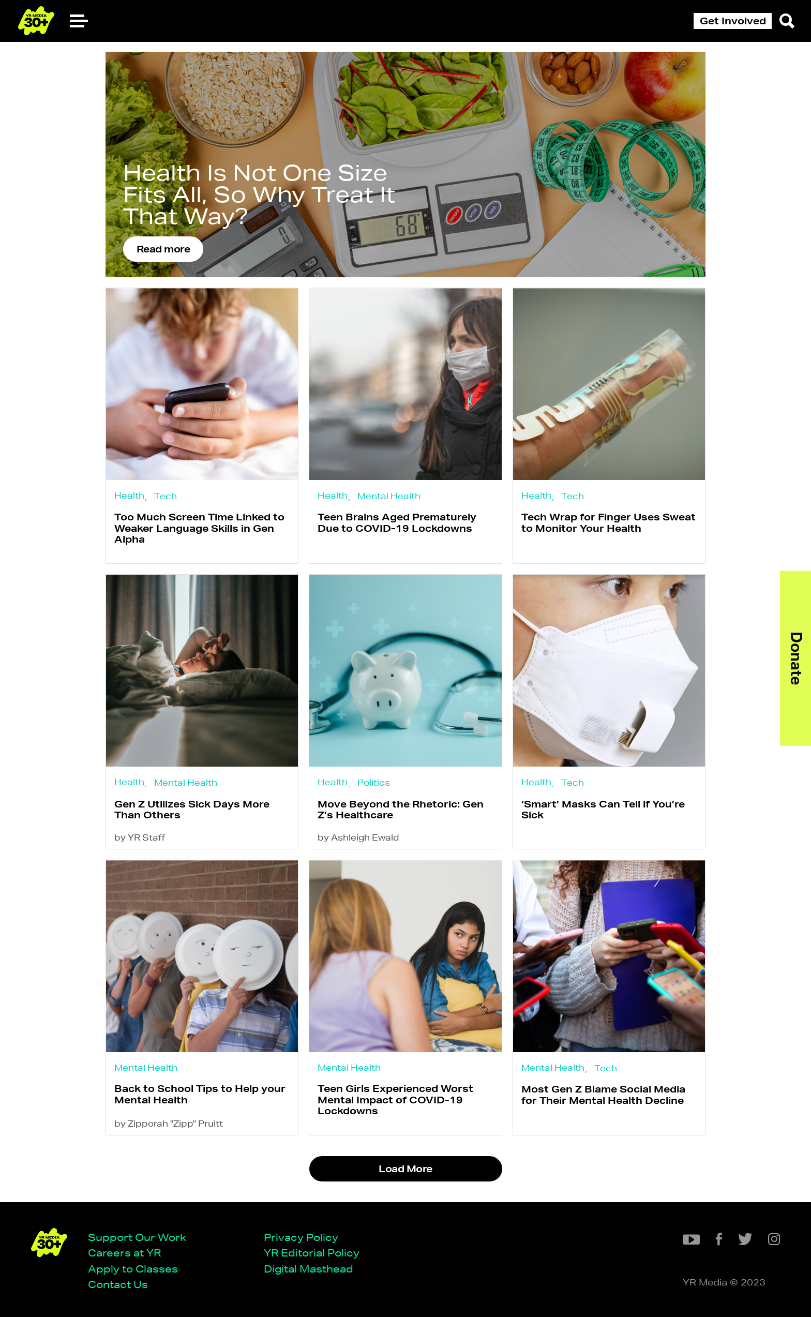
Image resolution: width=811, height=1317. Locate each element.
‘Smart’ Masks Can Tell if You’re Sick (603, 809)
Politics (373, 782)
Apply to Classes (133, 1269)
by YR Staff (139, 837)
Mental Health (388, 495)
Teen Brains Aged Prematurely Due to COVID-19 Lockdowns (397, 522)
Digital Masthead (308, 1269)
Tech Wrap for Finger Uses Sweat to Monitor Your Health (608, 522)
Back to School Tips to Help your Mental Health (200, 1094)
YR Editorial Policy (311, 1253)
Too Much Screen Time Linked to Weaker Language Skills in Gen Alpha (199, 528)
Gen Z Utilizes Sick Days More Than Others (191, 809)
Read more (163, 249)
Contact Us (118, 1284)
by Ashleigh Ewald (358, 837)
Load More (405, 1168)
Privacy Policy (301, 1237)
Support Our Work (137, 1237)
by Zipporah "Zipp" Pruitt (168, 1123)
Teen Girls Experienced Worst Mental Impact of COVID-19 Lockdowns (395, 1099)
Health (129, 495)
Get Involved (733, 20)
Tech (165, 495)
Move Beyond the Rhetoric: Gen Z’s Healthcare (401, 809)
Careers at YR (124, 1253)
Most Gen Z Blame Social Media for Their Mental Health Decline (603, 1094)
